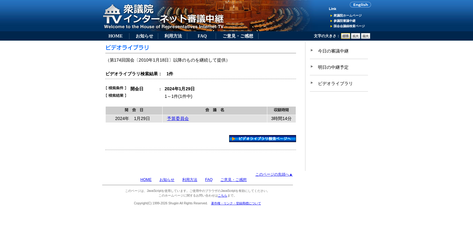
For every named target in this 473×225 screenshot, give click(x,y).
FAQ (202, 35)
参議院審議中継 (344, 20)
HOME (115, 35)
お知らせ (144, 35)
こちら (222, 195)
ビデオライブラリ (335, 83)
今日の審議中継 (333, 50)
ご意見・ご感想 (238, 35)
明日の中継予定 (333, 67)
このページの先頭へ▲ (274, 174)
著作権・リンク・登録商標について (236, 203)
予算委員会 (178, 118)
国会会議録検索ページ (349, 26)
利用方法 (173, 35)
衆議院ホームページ (348, 15)
